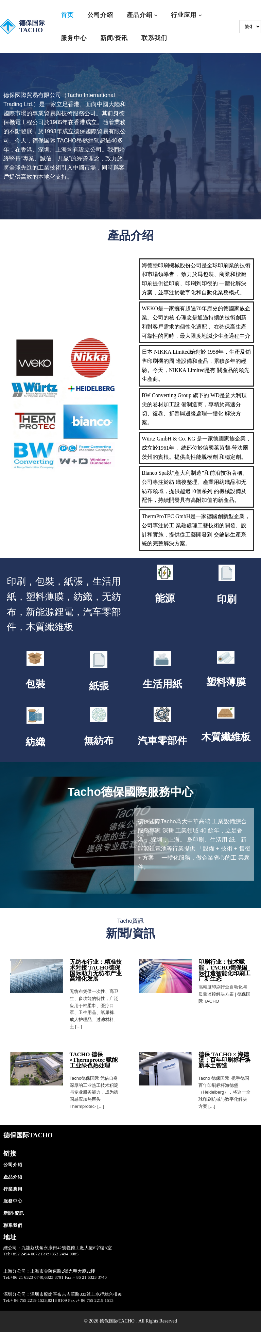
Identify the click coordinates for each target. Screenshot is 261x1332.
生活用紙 (162, 684)
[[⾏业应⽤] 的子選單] (200, 15)
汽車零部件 (162, 740)
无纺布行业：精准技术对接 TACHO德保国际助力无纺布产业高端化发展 (96, 970)
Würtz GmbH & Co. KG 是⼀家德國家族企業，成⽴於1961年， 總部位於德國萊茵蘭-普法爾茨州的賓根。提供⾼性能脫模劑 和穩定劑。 (196, 447)
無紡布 (99, 740)
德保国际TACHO (32, 26)
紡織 (35, 742)
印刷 (227, 599)
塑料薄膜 (226, 682)
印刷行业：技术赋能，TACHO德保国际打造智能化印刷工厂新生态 (224, 970)
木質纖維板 (225, 736)
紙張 (99, 686)
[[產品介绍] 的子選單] (156, 15)
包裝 (35, 684)
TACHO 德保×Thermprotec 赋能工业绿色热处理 (94, 1060)
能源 (165, 598)
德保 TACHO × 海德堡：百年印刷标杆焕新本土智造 (224, 1060)
